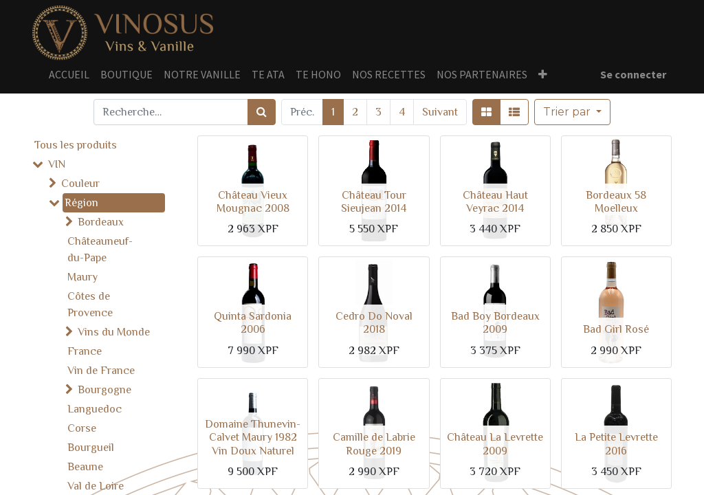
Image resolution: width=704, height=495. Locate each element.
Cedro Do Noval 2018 (374, 323)
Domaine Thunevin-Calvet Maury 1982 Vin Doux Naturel (252, 437)
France (84, 351)
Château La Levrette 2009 (495, 443)
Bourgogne (104, 390)
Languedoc (94, 409)
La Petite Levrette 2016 (616, 443)
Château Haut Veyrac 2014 (495, 201)
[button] (572, 112)
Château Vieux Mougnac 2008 (253, 201)
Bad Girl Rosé (616, 329)
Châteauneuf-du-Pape (100, 249)
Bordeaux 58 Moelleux (616, 201)
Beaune (85, 467)
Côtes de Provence (90, 304)
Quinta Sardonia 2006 (253, 323)
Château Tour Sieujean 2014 (373, 201)
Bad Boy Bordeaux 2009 (495, 323)
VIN (56, 164)
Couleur (80, 183)
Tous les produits (75, 145)
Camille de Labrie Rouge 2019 (374, 443)
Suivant (440, 112)
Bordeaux (101, 222)
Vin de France (101, 370)
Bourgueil (90, 447)
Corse (81, 428)
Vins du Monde (114, 332)
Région (81, 203)
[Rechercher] (262, 112)
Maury (82, 277)
